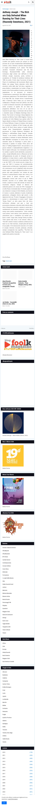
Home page (6, 8)
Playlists (5, 605)
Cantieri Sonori (6, 560)
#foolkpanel (6, 550)
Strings (4, 617)
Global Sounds (6, 652)
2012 (17, 758)
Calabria (5, 678)
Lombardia (5, 699)
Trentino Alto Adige (7, 732)
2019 (17, 780)
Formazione (6, 575)
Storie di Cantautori (8, 614)
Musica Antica (6, 596)
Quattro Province (7, 717)
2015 (17, 767)
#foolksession (6, 553)
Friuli (4, 690)
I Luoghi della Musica (8, 578)
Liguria (4, 696)
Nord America (6, 655)
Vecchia (31, 328)
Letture (4, 587)
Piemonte (5, 711)
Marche (4, 702)
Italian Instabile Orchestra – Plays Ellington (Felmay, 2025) (25, 283)
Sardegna (5, 723)
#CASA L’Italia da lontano (9, 547)
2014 (17, 764)
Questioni (5, 608)
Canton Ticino (6, 684)
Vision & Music (6, 629)
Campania (5, 681)
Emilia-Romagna (7, 687)
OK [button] (4, 803)
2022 (17, 789)
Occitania (5, 708)
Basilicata (5, 675)
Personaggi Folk (7, 602)
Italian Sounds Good (8, 584)
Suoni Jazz (12, 8)
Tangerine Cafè (6, 626)
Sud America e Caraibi (8, 661)
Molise (4, 705)
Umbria (4, 735)
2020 (17, 783)
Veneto (4, 742)
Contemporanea (7, 563)
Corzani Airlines (7, 566)
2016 (17, 770)
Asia (4, 646)
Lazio (4, 693)
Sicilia (4, 726)
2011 (17, 755)
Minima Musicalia (7, 593)
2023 (17, 792)
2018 (17, 777)
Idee (4, 581)
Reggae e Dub (6, 611)
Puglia (4, 714)
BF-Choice (5, 556)
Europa (4, 649)
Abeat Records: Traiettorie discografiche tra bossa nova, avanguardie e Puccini (9, 283)
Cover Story (6, 569)
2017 (17, 774)
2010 (17, 752)
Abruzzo (5, 672)
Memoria (5, 590)
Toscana (5, 729)
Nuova (3, 328)
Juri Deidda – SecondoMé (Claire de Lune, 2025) (10, 303)
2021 (17, 786)
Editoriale (5, 572)
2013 (17, 761)
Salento (4, 720)
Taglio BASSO (6, 623)
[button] (2, 2)
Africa (4, 643)
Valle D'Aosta (6, 739)
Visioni (4, 633)
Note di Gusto (6, 599)
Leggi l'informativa (13, 799)
